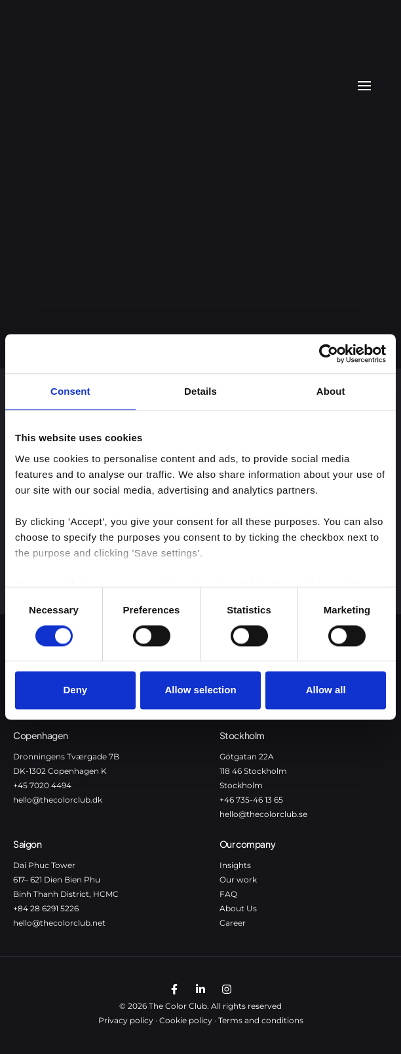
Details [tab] (200, 391)
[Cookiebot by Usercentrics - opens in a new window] (328, 353)
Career (233, 923)
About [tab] (330, 391)
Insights (235, 865)
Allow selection (200, 690)
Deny (75, 690)
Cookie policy (185, 1020)
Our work (238, 879)
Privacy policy (125, 1020)
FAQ (228, 894)
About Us (238, 908)
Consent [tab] (70, 391)
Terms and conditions (260, 1020)
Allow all (326, 690)
